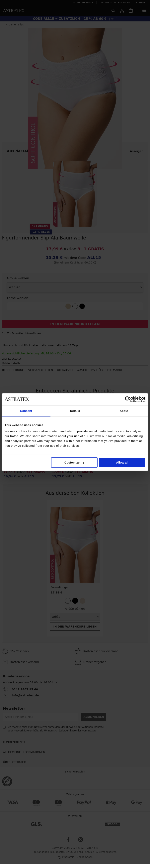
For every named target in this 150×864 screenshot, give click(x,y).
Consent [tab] (26, 410)
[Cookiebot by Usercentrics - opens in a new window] (128, 399)
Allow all (122, 462)
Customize (74, 462)
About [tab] (123, 410)
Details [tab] (75, 410)
